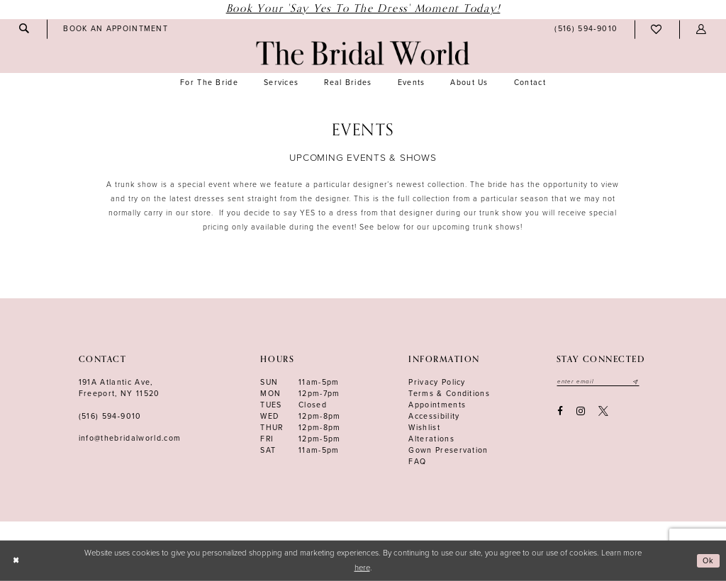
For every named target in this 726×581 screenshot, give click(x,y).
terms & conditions (449, 393)
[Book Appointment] (116, 29)
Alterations (431, 439)
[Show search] (24, 28)
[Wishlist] (657, 29)
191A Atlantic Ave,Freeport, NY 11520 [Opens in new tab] (119, 388)
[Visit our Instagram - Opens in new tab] (580, 412)
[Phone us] (586, 30)
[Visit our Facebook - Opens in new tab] (560, 412)
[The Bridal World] (362, 53)
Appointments (437, 405)
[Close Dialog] (16, 560)
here (362, 567)
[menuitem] (24, 28)
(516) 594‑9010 (110, 416)
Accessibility (433, 416)
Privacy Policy (437, 382)
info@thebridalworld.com (130, 438)
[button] (701, 29)
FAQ (417, 461)
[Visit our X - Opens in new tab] (603, 412)
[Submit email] (639, 382)
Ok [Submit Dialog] (708, 560)
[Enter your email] (600, 382)
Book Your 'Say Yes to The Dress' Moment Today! (363, 9)
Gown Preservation (448, 450)
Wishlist (424, 427)
